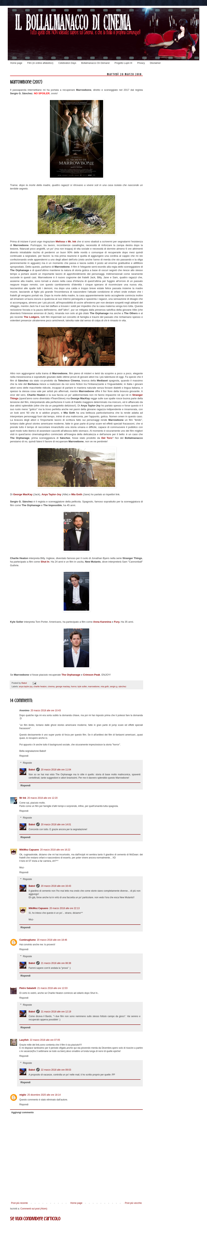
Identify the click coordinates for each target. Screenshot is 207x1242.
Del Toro (106, 437)
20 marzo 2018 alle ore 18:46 (52, 940)
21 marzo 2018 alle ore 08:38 (56, 963)
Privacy (141, 63)
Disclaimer (155, 63)
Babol (32, 769)
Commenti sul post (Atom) (33, 1208)
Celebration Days (67, 63)
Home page (16, 63)
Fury (116, 621)
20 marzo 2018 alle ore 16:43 (56, 886)
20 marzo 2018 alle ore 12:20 (42, 798)
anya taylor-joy (25, 686)
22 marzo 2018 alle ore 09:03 (56, 1069)
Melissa (61, 241)
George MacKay (23, 494)
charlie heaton (40, 686)
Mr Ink (22, 798)
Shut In (45, 561)
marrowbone (94, 686)
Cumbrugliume (27, 940)
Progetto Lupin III (123, 63)
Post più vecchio (133, 1203)
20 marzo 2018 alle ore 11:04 (56, 769)
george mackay (63, 686)
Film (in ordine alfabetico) (40, 63)
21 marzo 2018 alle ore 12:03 (52, 988)
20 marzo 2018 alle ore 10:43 (46, 710)
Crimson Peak (91, 674)
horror (73, 686)
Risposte (27, 762)
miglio (22, 1094)
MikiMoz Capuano (29, 849)
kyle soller (82, 686)
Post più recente (19, 1203)
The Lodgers (31, 316)
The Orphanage (71, 674)
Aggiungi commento (22, 1112)
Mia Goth (76, 494)
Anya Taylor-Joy (52, 494)
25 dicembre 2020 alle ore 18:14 (44, 1094)
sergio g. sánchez (118, 686)
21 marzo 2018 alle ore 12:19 (56, 1011)
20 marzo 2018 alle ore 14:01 (56, 824)
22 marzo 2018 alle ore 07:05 (45, 1040)
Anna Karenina (102, 621)
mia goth (105, 686)
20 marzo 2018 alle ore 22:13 (64, 908)
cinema (51, 686)
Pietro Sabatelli (27, 988)
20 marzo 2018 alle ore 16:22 (55, 849)
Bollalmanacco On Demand (95, 63)
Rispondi (23, 756)
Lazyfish (24, 1040)
